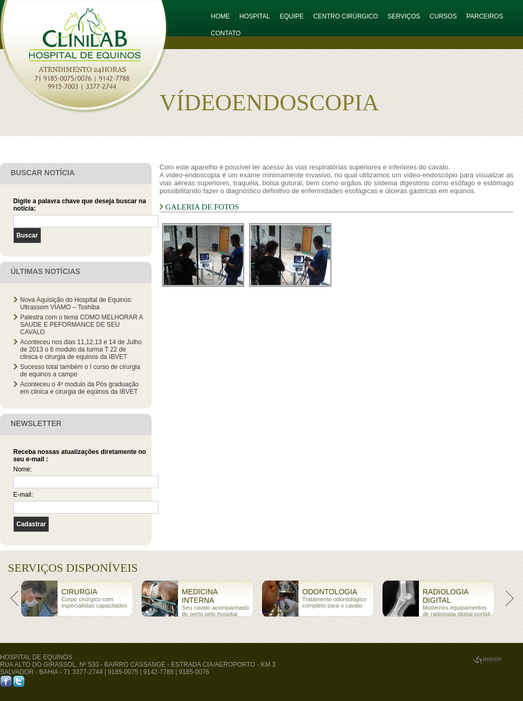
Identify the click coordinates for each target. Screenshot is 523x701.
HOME (220, 16)
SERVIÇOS (404, 16)
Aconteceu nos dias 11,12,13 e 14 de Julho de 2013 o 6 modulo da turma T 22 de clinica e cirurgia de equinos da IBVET (81, 349)
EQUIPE (291, 16)
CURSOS (442, 16)
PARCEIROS (484, 16)
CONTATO (226, 33)
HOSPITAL (254, 16)
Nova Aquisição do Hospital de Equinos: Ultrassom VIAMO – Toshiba (76, 303)
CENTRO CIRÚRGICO (345, 16)
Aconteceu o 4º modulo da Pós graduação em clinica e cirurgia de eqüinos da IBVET (79, 388)
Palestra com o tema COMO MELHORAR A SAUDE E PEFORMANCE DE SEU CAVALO (81, 325)
